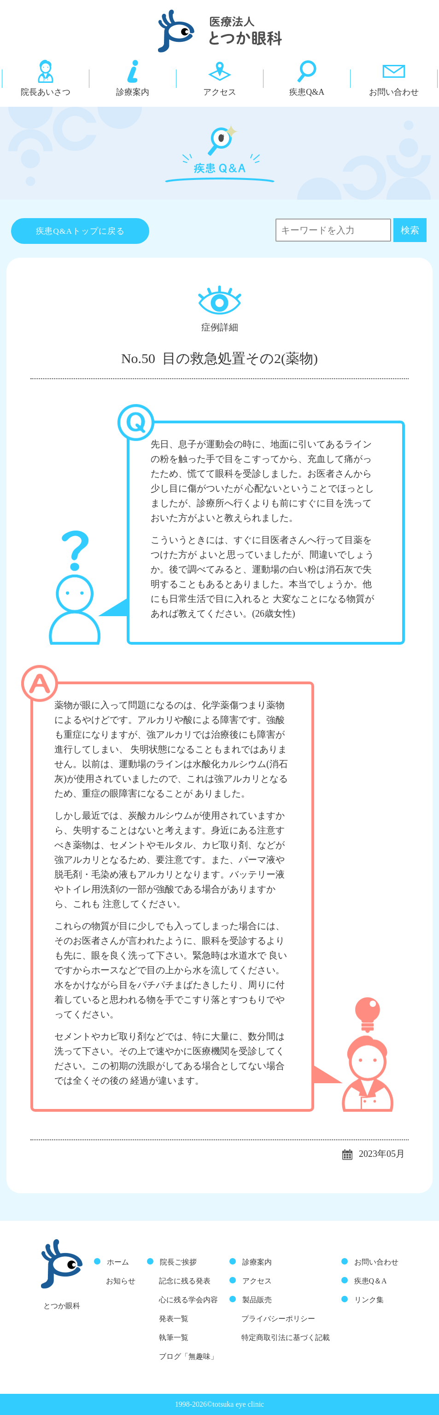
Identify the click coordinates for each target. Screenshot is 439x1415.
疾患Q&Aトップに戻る (80, 231)
